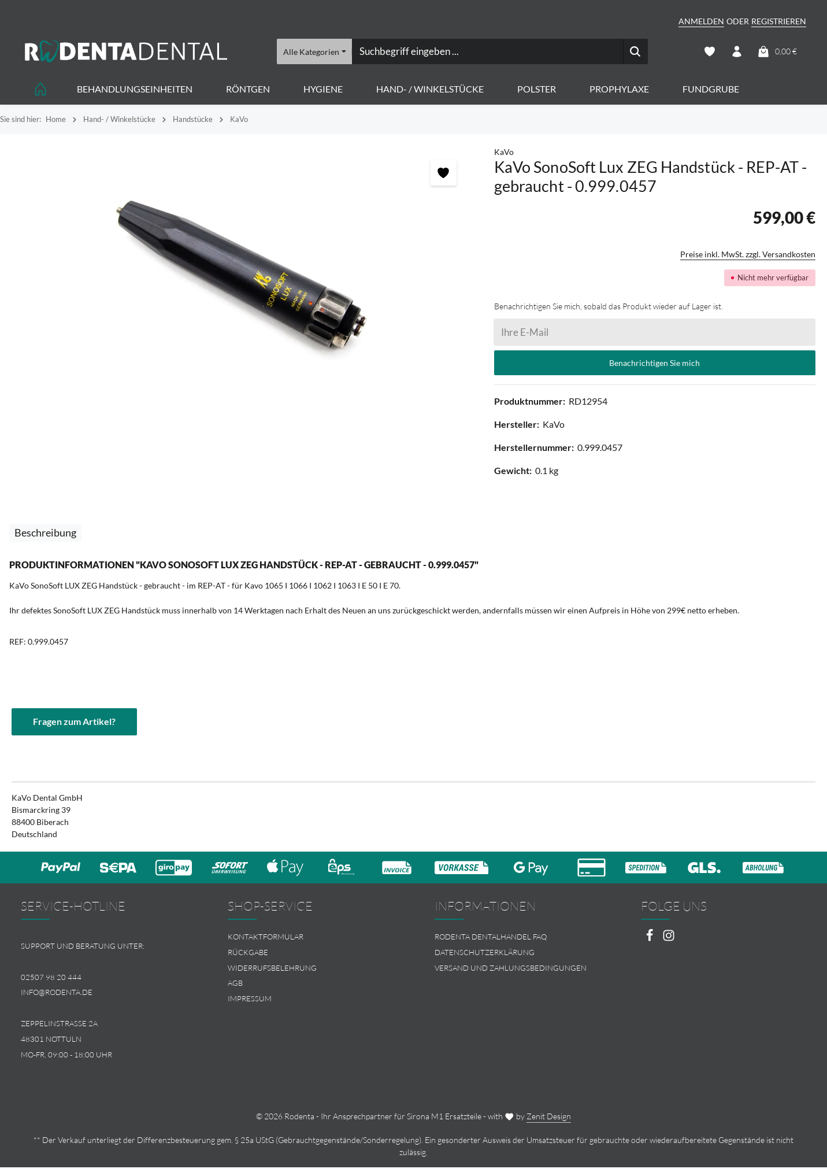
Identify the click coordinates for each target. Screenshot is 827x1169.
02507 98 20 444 (51, 978)
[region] (241, 276)
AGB (235, 984)
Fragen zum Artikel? (74, 722)
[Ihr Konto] (736, 52)
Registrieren (778, 21)
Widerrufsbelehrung (272, 969)
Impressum (250, 1000)
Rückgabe (248, 954)
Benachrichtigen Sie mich (654, 364)
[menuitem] (310, 938)
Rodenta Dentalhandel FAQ (491, 938)
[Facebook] (650, 940)
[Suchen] (635, 52)
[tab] (45, 534)
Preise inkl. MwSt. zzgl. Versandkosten (747, 255)
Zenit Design (548, 1118)
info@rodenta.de (56, 993)
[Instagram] (668, 940)
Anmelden (701, 21)
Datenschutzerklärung (485, 954)
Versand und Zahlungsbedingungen (511, 969)
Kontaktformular (265, 938)
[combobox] (487, 52)
